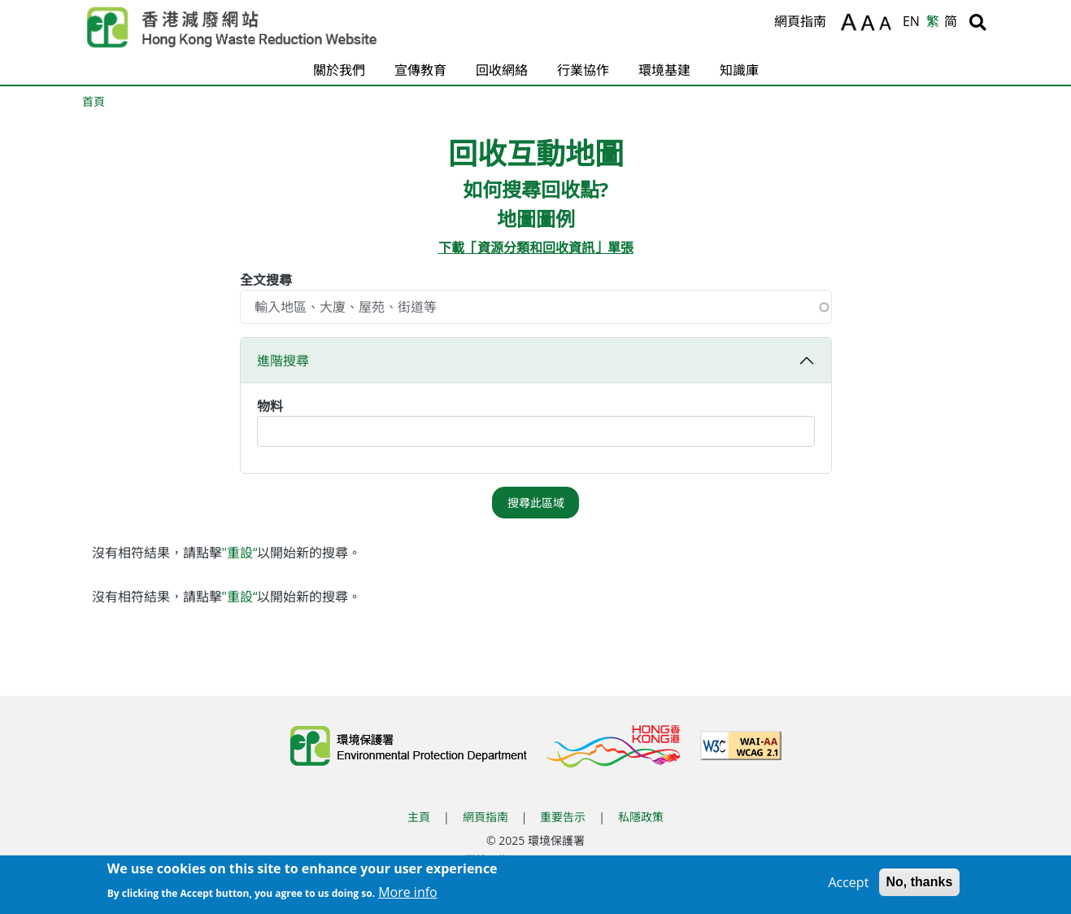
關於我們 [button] (339, 70)
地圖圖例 (536, 219)
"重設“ (240, 553)
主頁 (418, 816)
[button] (536, 405)
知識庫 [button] (739, 70)
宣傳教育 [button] (420, 70)
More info (408, 896)
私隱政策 (641, 816)
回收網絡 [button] (502, 70)
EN (911, 21)
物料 (270, 406)
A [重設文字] (869, 23)
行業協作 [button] (583, 70)
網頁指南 (800, 21)
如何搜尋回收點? (535, 190)
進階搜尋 (283, 361)
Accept (848, 887)
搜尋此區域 (535, 502)
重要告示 (563, 816)
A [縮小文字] (887, 25)
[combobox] (536, 431)
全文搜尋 (266, 280)
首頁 (93, 101)
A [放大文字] (848, 22)
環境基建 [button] (664, 70)
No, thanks (919, 887)
